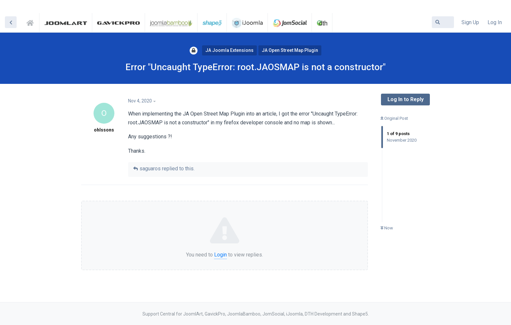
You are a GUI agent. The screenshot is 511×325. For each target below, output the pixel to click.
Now (387, 227)
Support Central (31, 21)
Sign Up (470, 22)
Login (220, 255)
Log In (495, 22)
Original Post (394, 118)
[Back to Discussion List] (11, 22)
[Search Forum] (443, 22)
